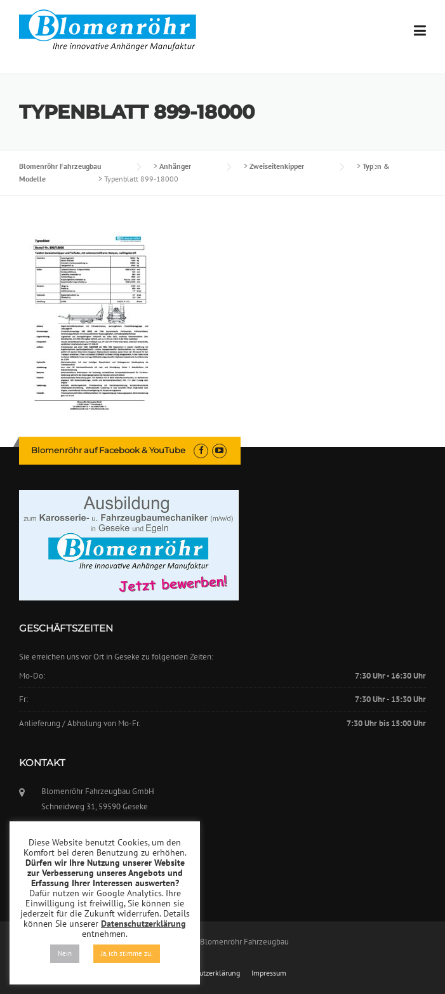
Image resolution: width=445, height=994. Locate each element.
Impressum (268, 973)
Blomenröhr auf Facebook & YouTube (108, 450)
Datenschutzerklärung (204, 973)
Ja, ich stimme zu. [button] (126, 953)
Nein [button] (65, 953)
